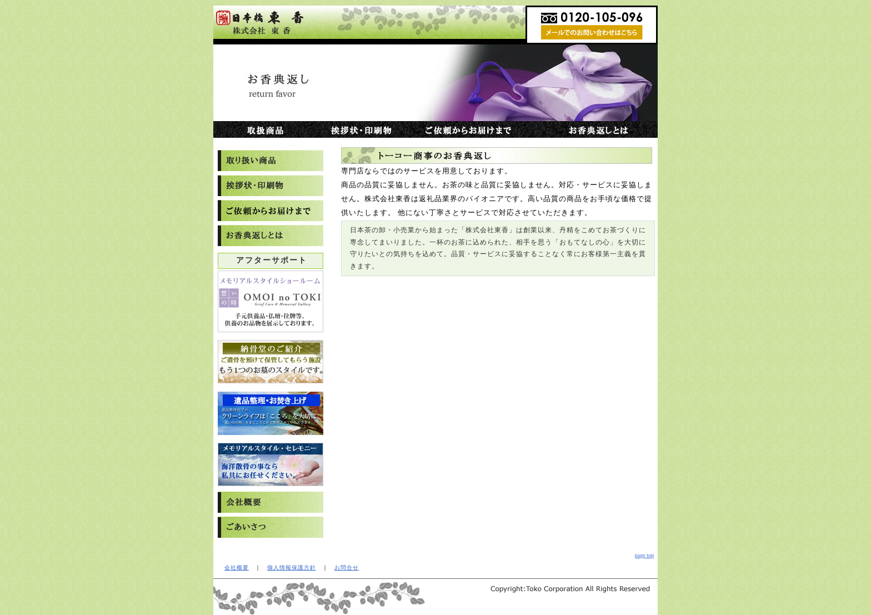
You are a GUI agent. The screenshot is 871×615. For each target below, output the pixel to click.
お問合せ (346, 567)
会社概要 (236, 567)
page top (644, 555)
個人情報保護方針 (291, 567)
